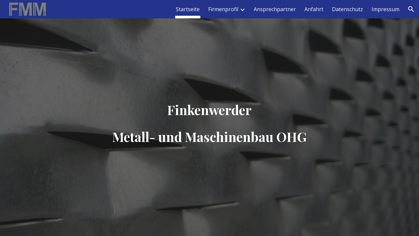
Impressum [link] (385, 9)
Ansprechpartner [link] (275, 9)
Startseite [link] (188, 9)
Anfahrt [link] (313, 9)
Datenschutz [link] (347, 9)
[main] (209, 118)
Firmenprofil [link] (223, 9)
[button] (411, 9)
